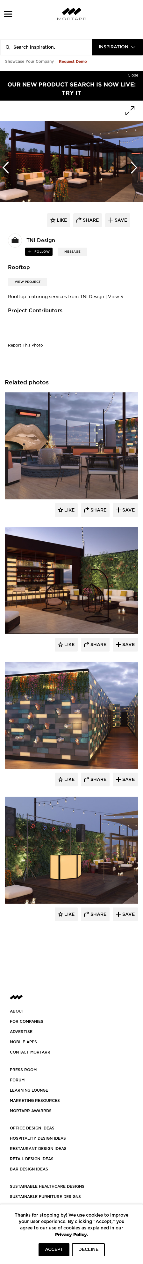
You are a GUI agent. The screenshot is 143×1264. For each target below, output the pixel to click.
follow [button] (41, 251)
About (17, 1011)
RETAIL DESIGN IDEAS (32, 1159)
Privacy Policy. (71, 1234)
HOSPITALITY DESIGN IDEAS (38, 1138)
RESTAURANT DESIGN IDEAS (38, 1149)
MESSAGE (72, 251)
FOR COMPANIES (26, 1021)
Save (128, 510)
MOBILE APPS (23, 1042)
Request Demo (73, 61)
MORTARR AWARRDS (31, 1111)
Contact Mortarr (30, 1052)
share (90, 220)
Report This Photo (25, 345)
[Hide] (133, 74)
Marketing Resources (35, 1101)
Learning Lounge (29, 1090)
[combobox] (117, 47)
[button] (8, 14)
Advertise (21, 1032)
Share (97, 510)
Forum (17, 1080)
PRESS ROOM (23, 1070)
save (120, 220)
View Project (27, 281)
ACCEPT (54, 1249)
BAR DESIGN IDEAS (29, 1169)
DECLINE (88, 1249)
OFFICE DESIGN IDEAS (32, 1128)
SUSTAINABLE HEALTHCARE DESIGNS (47, 1186)
